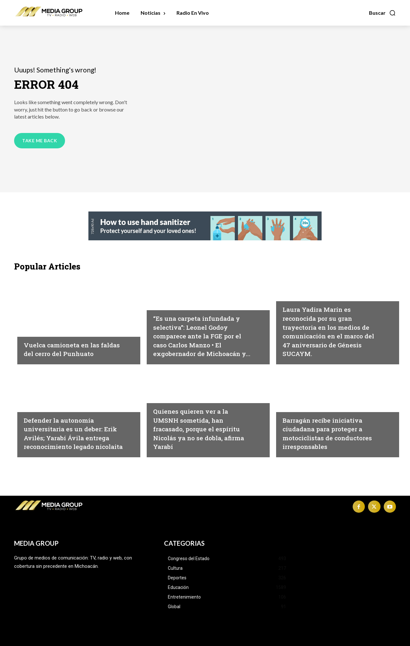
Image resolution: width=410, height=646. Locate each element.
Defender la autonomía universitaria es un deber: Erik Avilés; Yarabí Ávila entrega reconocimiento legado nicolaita (70, 428)
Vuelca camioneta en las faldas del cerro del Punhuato (68, 344)
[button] (382, 13)
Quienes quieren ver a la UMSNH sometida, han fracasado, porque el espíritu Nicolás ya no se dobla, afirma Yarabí (197, 428)
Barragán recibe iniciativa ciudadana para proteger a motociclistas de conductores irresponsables (332, 433)
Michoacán (297, 295)
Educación (37, 397)
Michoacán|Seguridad (181, 295)
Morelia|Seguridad (47, 321)
